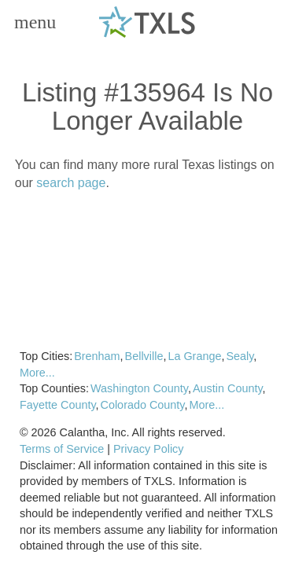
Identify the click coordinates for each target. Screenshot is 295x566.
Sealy (239, 356)
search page (70, 182)
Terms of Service (62, 449)
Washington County (139, 388)
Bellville (144, 356)
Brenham (97, 356)
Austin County (228, 388)
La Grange (194, 356)
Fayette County (58, 405)
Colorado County (143, 405)
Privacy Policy (148, 449)
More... (37, 372)
